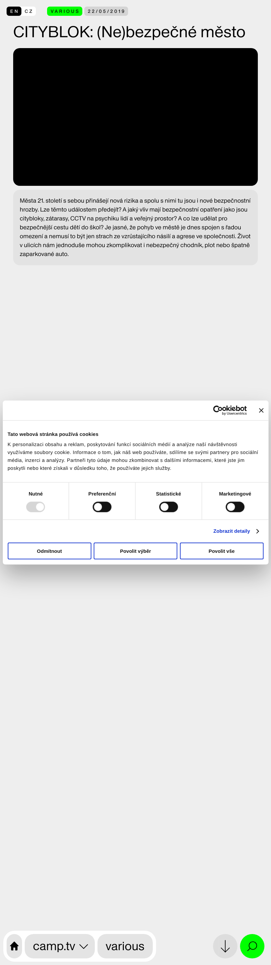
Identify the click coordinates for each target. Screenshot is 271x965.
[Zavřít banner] (261, 410)
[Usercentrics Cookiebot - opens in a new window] (218, 410)
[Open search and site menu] (252, 946)
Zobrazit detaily (231, 531)
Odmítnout (49, 551)
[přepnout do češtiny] (21, 11)
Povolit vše (221, 551)
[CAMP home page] (14, 946)
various (125, 946)
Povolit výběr (135, 551)
